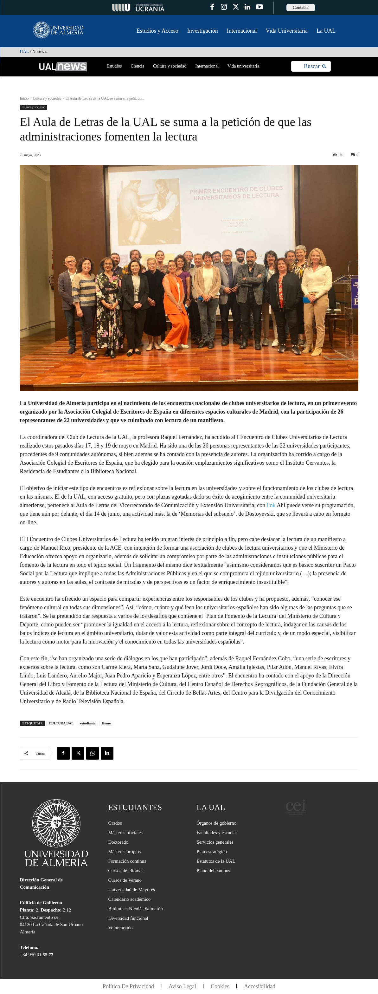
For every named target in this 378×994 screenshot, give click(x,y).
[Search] (314, 66)
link (270, 505)
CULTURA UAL (61, 723)
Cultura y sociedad (47, 98)
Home (106, 723)
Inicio (24, 98)
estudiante (87, 723)
